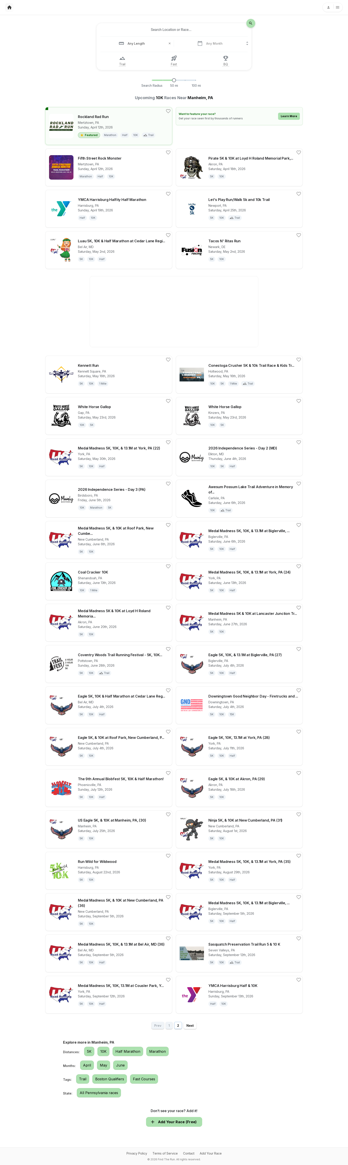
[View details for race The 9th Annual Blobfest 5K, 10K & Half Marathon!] (108, 788)
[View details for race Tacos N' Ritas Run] (239, 250)
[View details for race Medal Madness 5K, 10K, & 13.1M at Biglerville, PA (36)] (239, 912)
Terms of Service (165, 1153)
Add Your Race (211, 1153)
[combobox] (171, 29)
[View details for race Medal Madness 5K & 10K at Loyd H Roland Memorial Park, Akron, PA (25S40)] (108, 622)
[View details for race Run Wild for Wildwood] (108, 870)
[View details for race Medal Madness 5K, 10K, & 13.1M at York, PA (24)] (239, 581)
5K (89, 1051)
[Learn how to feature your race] (239, 116)
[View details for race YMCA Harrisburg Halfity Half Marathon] (108, 208)
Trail (82, 1079)
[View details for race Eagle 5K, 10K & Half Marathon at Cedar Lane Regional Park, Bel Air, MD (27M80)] (108, 705)
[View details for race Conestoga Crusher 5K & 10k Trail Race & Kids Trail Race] (239, 374)
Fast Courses (144, 1079)
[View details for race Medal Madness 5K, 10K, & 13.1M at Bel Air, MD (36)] (108, 953)
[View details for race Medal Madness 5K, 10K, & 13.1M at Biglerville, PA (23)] (239, 540)
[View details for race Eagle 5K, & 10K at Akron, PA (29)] (239, 788)
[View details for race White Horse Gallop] (108, 416)
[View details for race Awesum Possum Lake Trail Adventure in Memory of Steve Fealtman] (239, 498)
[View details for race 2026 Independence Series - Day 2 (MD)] (239, 457)
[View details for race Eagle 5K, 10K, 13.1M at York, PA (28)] (239, 746)
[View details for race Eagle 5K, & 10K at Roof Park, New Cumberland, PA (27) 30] (108, 746)
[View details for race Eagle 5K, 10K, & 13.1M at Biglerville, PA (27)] (239, 664)
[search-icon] (250, 23)
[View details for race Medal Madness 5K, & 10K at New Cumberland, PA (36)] (108, 912)
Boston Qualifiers (109, 1079)
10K (103, 1051)
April (87, 1065)
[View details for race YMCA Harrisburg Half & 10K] (239, 994)
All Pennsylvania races (99, 1093)
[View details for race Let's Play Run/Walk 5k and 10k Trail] (239, 208)
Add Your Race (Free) (174, 1122)
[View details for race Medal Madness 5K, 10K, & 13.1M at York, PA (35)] (239, 870)
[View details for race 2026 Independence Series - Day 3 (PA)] (108, 498)
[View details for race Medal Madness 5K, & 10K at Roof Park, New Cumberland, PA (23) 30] (108, 540)
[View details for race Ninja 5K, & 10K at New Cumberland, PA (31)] (239, 829)
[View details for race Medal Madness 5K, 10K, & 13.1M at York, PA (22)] (108, 457)
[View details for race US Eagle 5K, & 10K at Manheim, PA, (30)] (108, 829)
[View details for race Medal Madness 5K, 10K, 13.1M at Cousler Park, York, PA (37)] (108, 994)
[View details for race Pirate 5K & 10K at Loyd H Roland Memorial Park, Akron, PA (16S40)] (239, 167)
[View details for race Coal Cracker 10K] (108, 581)
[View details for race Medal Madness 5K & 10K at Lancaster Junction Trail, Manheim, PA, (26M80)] (239, 622)
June (120, 1065)
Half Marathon (127, 1051)
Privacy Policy (137, 1153)
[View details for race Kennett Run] (108, 374)
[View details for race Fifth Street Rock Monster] (108, 167)
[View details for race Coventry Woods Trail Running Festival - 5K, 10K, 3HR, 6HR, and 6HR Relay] (108, 664)
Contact (188, 1153)
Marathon (157, 1051)
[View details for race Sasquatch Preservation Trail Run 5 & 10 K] (239, 953)
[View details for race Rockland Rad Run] (108, 126)
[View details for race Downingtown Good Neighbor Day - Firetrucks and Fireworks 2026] (239, 705)
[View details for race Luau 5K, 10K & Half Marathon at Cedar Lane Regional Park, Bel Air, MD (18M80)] (108, 250)
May (103, 1065)
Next (190, 1025)
